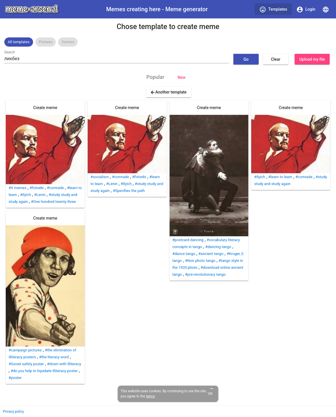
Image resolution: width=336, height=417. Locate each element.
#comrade (55, 188)
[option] (18, 42)
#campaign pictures (25, 350)
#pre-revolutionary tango (205, 274)
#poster (15, 378)
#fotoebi (37, 188)
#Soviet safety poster (26, 364)
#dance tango (183, 254)
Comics (68, 42)
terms (150, 396)
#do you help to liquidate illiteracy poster (44, 371)
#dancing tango (218, 247)
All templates (19, 42)
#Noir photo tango (200, 260)
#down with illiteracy (64, 364)
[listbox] (168, 42)
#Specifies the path (129, 190)
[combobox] (116, 58)
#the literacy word (54, 357)
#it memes (17, 188)
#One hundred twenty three (53, 201)
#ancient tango (210, 254)
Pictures (45, 42)
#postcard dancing (187, 240)
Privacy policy (13, 412)
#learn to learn (280, 177)
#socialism (100, 177)
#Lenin (39, 195)
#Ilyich (25, 195)
